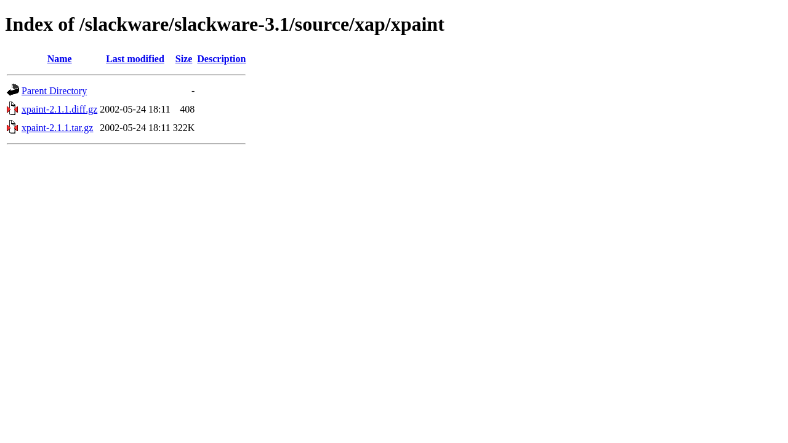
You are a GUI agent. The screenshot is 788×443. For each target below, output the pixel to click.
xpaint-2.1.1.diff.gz (59, 109)
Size (184, 59)
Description (221, 59)
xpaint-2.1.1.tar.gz (57, 127)
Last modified (135, 59)
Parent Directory (54, 91)
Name (59, 59)
